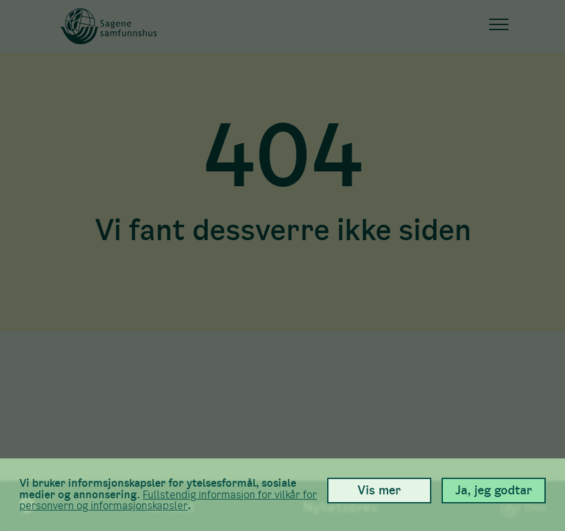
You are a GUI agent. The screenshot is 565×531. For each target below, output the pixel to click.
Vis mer (379, 490)
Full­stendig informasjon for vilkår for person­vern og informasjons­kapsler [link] (168, 500)
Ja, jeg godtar (493, 490)
